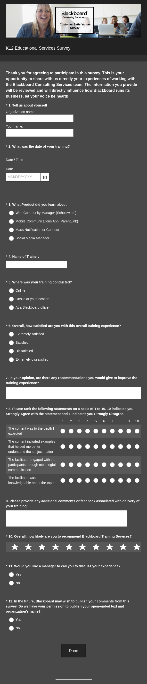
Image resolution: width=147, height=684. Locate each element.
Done (73, 611)
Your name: (14, 126)
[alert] (73, 185)
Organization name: (20, 112)
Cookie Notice (80, 672)
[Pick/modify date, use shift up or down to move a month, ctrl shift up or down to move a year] (23, 177)
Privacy (63, 672)
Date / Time (14, 160)
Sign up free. (98, 658)
